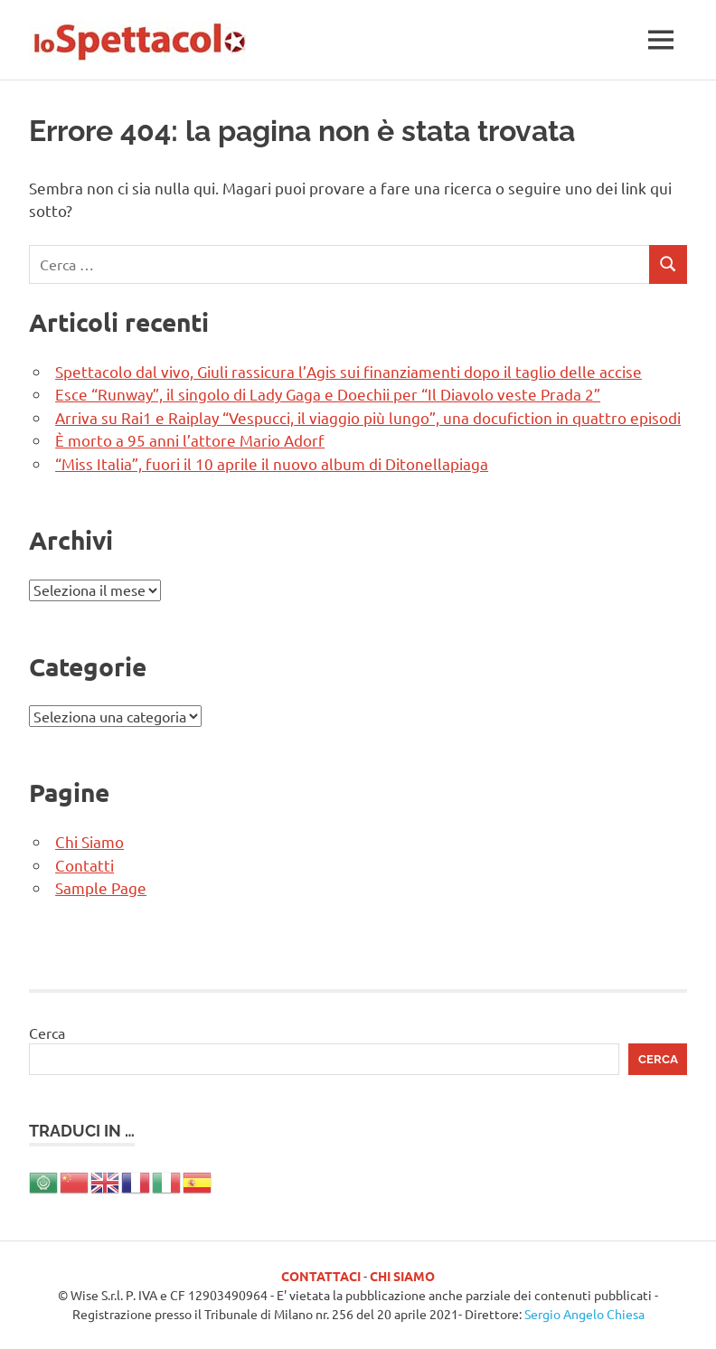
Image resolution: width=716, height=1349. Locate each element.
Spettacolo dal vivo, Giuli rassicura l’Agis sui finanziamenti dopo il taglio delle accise (348, 371)
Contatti (84, 864)
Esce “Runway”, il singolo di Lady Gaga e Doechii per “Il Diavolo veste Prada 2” (327, 393)
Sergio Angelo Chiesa (584, 1314)
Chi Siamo (89, 841)
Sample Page (100, 887)
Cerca (47, 1033)
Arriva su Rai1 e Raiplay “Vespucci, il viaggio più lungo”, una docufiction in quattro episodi (368, 417)
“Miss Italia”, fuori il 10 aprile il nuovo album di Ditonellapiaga (271, 463)
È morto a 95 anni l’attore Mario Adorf (190, 439)
